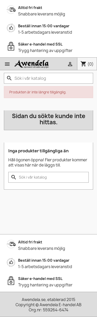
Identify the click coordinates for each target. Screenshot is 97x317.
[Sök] (48, 78)
